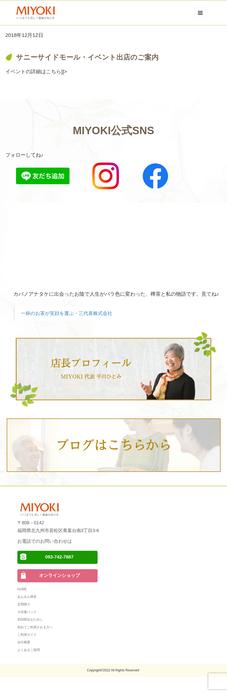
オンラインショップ (59, 575)
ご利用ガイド (27, 635)
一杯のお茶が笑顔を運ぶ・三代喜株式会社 (66, 313)
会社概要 (23, 642)
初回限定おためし (30, 619)
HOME (22, 589)
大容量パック (27, 612)
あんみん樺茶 (27, 597)
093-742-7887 (59, 557)
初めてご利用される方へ (35, 627)
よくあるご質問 (28, 650)
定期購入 (23, 604)
